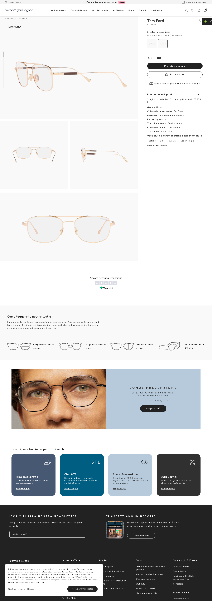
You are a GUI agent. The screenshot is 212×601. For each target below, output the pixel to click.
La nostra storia (181, 565)
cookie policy (14, 582)
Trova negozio (13, 2)
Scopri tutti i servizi (145, 587)
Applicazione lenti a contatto (150, 573)
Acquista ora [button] (175, 74)
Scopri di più (187, 140)
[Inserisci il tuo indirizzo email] (47, 533)
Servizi (142, 10)
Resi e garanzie (106, 575)
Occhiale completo (145, 578)
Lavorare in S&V (181, 597)
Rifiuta (30, 589)
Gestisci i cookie (16, 589)
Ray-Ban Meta (69, 597)
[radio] (152, 43)
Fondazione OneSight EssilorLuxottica (184, 576)
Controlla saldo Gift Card (111, 587)
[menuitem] (58, 10)
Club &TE (140, 582)
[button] (205, 10)
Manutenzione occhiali (147, 592)
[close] (201, 20)
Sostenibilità (179, 570)
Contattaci (178, 582)
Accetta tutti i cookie (82, 588)
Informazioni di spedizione (112, 570)
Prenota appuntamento (194, 2)
